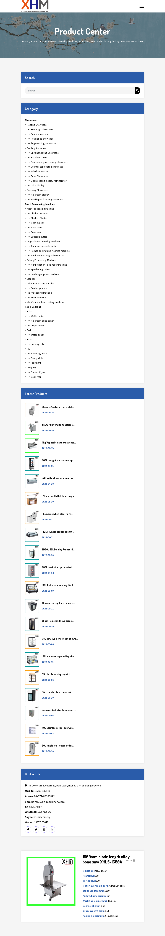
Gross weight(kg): (93, 910)
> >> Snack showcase (37, 134)
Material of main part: (96, 885)
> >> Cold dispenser (36, 288)
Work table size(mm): (95, 900)
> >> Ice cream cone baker (39, 320)
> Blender (30, 278)
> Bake (28, 311)
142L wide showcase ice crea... (58, 478)
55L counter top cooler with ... (58, 692)
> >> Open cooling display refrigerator (46, 180)
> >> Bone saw (33, 232)
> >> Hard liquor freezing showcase (44, 199)
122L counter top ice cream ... (58, 531)
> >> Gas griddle (34, 358)
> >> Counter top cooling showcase (44, 166)
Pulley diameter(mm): (95, 895)
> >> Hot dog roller (35, 344)
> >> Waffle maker (35, 316)
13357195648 (37, 791)
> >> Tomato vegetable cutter (41, 246)
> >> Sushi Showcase (36, 176)
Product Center (39, 41)
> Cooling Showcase (35, 148)
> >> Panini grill (33, 362)
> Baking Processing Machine (40, 260)
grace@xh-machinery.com (45, 802)
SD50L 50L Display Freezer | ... (58, 549)
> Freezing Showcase (36, 190)
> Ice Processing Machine (38, 292)
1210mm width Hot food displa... (59, 496)
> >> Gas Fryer (33, 376)
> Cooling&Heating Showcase (40, 143)
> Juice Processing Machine (39, 283)
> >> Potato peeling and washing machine (47, 250)
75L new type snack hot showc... (60, 638)
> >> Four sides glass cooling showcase (46, 162)
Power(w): (89, 875)
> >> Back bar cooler (36, 157)
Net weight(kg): (92, 905)
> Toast (29, 339)
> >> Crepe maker (35, 325)
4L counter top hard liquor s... (58, 602)
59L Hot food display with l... (57, 674)
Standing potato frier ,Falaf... (58, 406)
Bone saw (84, 41)
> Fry (27, 348)
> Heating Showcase (36, 124)
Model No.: (89, 870)
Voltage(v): (89, 880)
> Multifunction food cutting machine (44, 302)
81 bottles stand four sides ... (58, 620)
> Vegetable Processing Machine (42, 241)
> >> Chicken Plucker (36, 218)
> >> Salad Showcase (36, 171)
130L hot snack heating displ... (58, 585)
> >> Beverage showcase (39, 129)
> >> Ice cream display (37, 194)
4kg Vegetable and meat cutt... (59, 442)
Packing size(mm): (93, 915)
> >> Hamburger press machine (42, 274)
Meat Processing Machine (63, 41)
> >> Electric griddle (36, 353)
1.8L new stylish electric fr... (57, 513)
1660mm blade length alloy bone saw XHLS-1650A (117, 41)
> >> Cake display (34, 185)
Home (25, 41)
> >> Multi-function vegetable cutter (44, 255)
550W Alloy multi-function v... (58, 424)
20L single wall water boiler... (58, 745)
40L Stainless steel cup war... (58, 727)
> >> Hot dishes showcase (39, 138)
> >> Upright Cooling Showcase (42, 152)
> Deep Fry (30, 367)
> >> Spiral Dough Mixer (37, 269)
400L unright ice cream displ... (58, 460)
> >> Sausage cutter (36, 236)
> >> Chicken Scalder (36, 213)
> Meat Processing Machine (39, 208)
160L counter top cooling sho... (59, 656)
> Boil (28, 330)
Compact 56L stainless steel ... (58, 709)
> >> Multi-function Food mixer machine (46, 264)
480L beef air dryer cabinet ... (58, 567)
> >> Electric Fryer (35, 372)
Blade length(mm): (93, 890)
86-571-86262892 (40, 796)
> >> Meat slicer (34, 227)
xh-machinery (37, 817)
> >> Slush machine (35, 297)
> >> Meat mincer (34, 222)
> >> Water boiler (34, 334)
